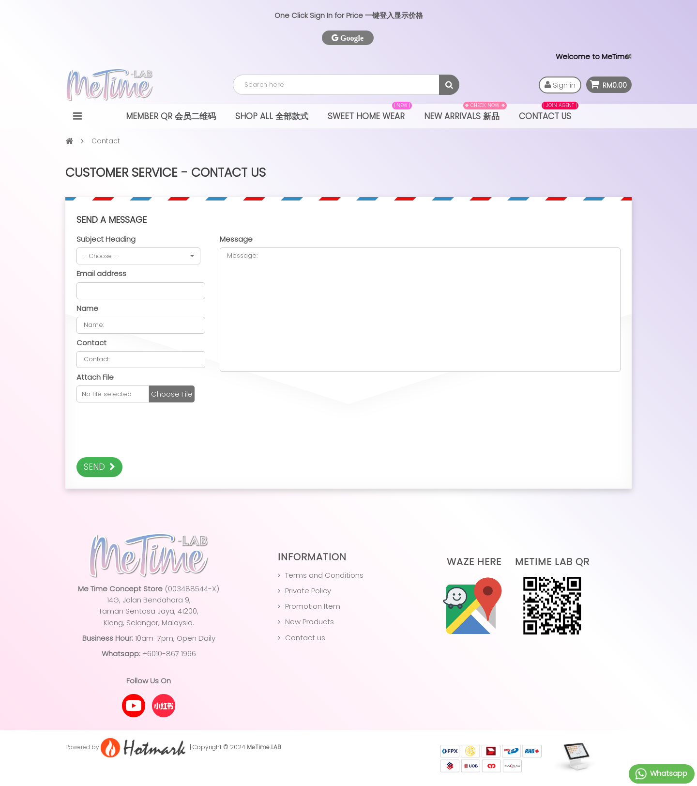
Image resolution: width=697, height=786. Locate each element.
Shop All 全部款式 (271, 116)
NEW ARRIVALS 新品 (465, 113)
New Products (309, 621)
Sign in (560, 85)
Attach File (95, 377)
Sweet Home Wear (370, 113)
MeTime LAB (264, 747)
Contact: (140, 359)
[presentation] (150, 431)
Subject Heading (106, 239)
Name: (140, 325)
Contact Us (548, 113)
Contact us (305, 637)
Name (87, 308)
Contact (91, 343)
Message (236, 239)
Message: (420, 309)
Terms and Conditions (324, 575)
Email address (101, 273)
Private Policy (308, 591)
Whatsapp (660, 774)
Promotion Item (312, 606)
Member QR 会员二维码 (171, 116)
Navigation (77, 116)
